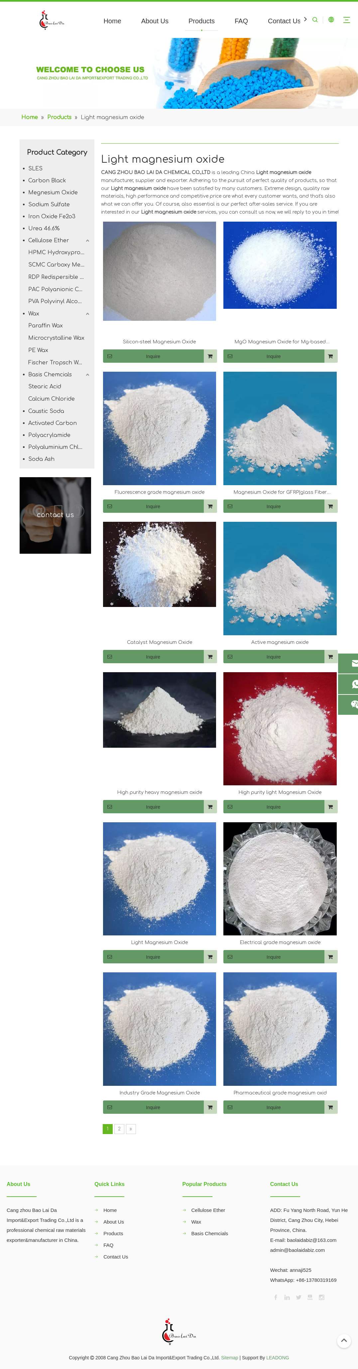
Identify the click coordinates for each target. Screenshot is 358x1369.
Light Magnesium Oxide (159, 942)
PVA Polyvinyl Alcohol (57, 301)
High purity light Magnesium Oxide (279, 792)
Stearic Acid (44, 387)
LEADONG (277, 1357)
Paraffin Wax (45, 326)
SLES (35, 169)
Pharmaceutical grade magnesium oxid (280, 1092)
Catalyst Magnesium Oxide (159, 642)
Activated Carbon (52, 423)
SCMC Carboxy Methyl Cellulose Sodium (59, 265)
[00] (179, 73)
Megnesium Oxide (53, 193)
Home (112, 21)
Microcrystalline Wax (56, 338)
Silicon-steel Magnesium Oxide (159, 341)
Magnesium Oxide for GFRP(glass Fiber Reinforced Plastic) (280, 493)
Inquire (132, 356)
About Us (155, 21)
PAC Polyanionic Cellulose (59, 290)
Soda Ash (41, 459)
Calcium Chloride (51, 399)
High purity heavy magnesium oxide (159, 792)
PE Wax (38, 350)
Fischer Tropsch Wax (56, 363)
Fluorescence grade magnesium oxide (159, 492)
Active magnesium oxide (279, 642)
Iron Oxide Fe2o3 (51, 217)
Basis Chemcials (50, 375)
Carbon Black (47, 181)
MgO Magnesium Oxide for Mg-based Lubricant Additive (280, 342)
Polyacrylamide (49, 435)
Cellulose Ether (48, 241)
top (344, 1340)
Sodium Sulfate (49, 205)
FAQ (241, 21)
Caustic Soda (46, 411)
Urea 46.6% (44, 229)
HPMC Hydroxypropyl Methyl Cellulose (59, 253)
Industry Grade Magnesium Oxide (159, 1092)
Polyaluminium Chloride (59, 447)
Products (201, 21)
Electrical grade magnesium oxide (280, 942)
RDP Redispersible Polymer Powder (59, 277)
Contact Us (284, 21)
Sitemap (229, 1357)
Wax (33, 314)
